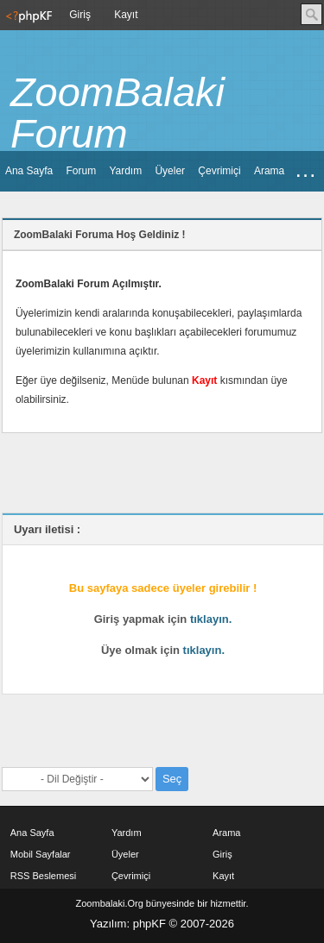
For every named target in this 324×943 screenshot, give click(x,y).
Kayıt (125, 15)
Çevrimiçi (219, 171)
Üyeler (170, 171)
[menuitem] (27, 15)
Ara (311, 14)
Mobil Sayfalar (40, 854)
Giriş (80, 15)
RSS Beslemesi (43, 876)
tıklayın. (211, 619)
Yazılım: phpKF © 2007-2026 (162, 923)
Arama (269, 171)
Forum (81, 171)
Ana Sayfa (29, 171)
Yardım (125, 171)
